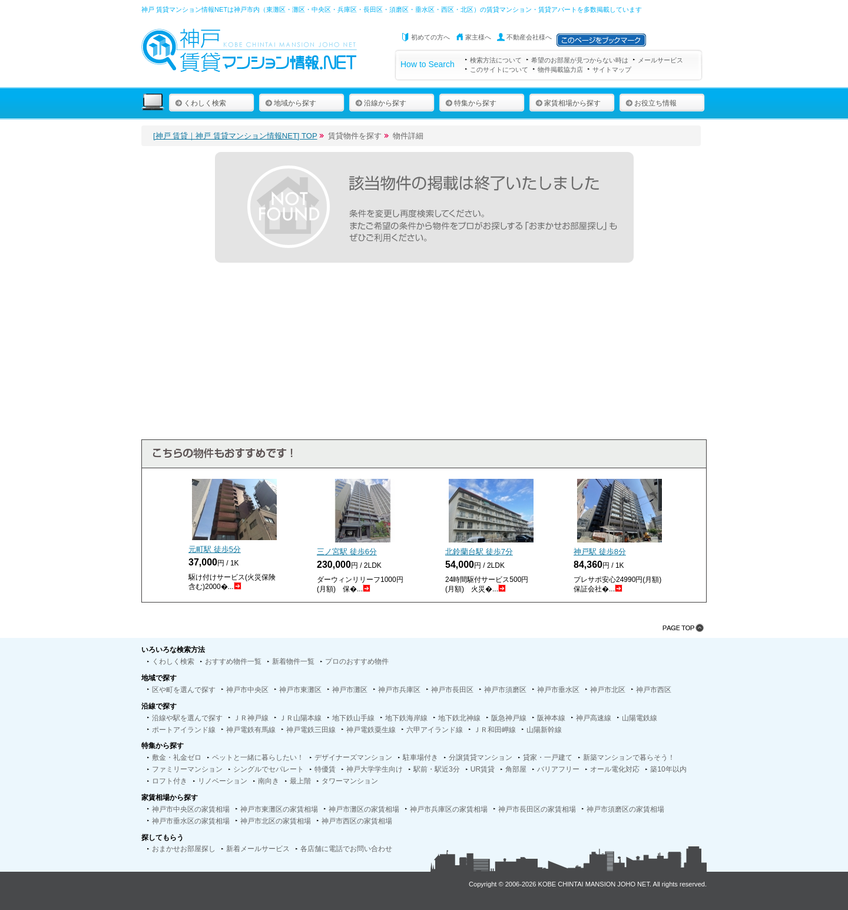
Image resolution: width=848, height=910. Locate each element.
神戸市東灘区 (300, 690)
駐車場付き (420, 757)
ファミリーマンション (187, 769)
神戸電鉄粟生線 (371, 730)
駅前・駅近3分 (436, 769)
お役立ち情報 (651, 103)
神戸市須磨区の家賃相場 (625, 809)
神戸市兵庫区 (399, 690)
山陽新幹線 (544, 730)
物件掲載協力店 (560, 69)
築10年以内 (668, 769)
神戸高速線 (593, 718)
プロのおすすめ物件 (357, 661)
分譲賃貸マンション (480, 757)
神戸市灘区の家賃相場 (364, 809)
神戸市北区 (607, 690)
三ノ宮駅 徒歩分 (347, 551)
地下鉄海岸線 (406, 718)
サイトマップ (611, 69)
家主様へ (478, 37)
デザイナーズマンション (353, 757)
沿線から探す (380, 103)
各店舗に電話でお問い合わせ (346, 849)
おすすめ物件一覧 (233, 661)
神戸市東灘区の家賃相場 (279, 809)
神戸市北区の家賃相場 (275, 821)
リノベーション (222, 781)
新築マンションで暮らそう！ (629, 757)
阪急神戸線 (508, 718)
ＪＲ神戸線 (251, 718)
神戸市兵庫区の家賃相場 (449, 809)
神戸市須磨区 (505, 690)
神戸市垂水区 (558, 690)
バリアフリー (558, 769)
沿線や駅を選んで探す (187, 718)
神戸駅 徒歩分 (600, 551)
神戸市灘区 (349, 690)
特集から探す (470, 103)
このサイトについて (499, 69)
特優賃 (325, 769)
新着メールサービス (258, 849)
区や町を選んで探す (184, 690)
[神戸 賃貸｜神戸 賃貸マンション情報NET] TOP (235, 135)
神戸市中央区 (247, 690)
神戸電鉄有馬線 (251, 730)
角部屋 (515, 769)
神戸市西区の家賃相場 (357, 821)
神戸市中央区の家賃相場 (191, 809)
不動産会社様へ (529, 37)
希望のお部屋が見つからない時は (579, 60)
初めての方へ (430, 37)
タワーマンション (350, 781)
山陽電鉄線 (639, 718)
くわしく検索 (200, 103)
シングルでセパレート (268, 769)
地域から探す (290, 103)
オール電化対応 (615, 769)
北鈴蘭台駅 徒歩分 (479, 551)
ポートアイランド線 (184, 730)
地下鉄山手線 (353, 718)
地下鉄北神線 (459, 718)
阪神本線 (551, 718)
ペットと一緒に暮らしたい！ (258, 757)
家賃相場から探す (568, 103)
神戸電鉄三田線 (311, 730)
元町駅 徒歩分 (214, 549)
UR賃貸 (483, 769)
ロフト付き (169, 781)
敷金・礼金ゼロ (176, 757)
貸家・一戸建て (547, 757)
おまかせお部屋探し (184, 849)
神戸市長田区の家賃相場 (537, 809)
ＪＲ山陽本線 (300, 718)
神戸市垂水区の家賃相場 (191, 821)
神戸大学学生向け (374, 769)
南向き (268, 781)
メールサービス (660, 60)
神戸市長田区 (452, 690)
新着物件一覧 (293, 661)
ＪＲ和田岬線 (494, 730)
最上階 (300, 781)
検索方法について (496, 60)
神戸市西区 (653, 690)
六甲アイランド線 (434, 730)
